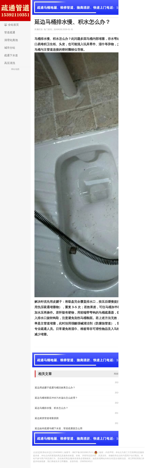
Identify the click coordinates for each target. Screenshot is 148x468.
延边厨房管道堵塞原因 (47, 418)
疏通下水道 (11, 55)
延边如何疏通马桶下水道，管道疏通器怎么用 (58, 428)
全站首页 (13, 24)
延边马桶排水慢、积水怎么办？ (72, 22)
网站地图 (15, 69)
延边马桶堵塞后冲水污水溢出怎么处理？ (56, 397)
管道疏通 (9, 32)
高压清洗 (9, 63)
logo (15, 10)
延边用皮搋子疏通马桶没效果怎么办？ (55, 387)
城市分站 (9, 47)
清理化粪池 (11, 40)
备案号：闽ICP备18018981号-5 (78, 452)
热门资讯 (48, 29)
